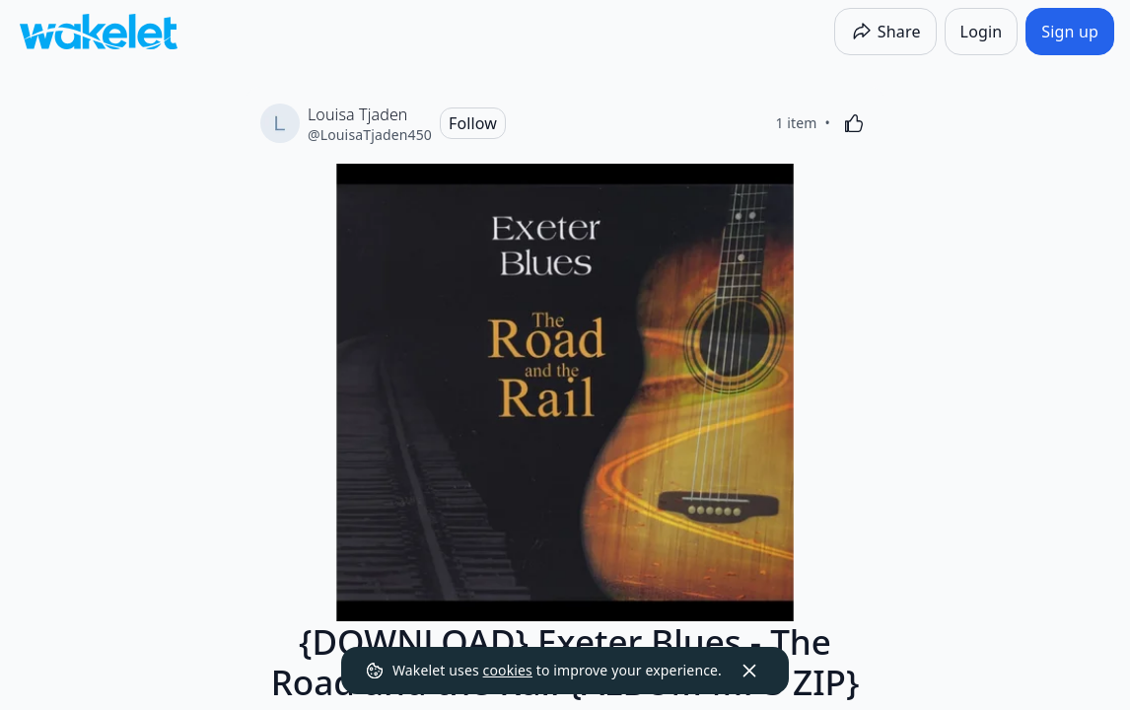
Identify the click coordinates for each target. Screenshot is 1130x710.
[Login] (982, 31)
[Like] (854, 123)
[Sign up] (1069, 31)
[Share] (885, 31)
